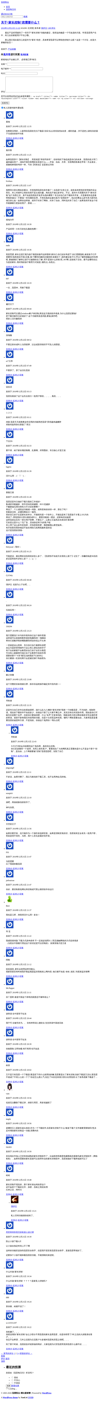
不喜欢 (17, 1386)
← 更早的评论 (7, 1357)
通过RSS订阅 (6, 14)
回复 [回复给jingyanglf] (22, 785)
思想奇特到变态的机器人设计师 (20, 1235)
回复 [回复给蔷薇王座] (22, 538)
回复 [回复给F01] (22, 872)
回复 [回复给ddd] (22, 1314)
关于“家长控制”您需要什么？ (20, 22)
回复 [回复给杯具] (22, 1085)
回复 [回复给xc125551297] (22, 1352)
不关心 (17, 1384)
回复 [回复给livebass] (22, 211)
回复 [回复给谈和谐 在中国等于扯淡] (22, 1031)
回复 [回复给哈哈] (22, 1198)
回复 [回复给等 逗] (22, 951)
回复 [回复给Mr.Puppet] (22, 1005)
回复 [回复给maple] (22, 1139)
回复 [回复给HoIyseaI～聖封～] (22, 567)
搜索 (25, 17)
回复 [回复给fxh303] (22, 1167)
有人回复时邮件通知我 (13, 111)
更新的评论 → (26, 1357)
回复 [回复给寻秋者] (22, 728)
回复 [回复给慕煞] (22, 141)
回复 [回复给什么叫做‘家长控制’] (22, 1289)
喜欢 (16, 1381)
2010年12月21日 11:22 (10, 28)
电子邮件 (5, 69)
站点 (3, 73)
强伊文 (44, 28)
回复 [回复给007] (22, 296)
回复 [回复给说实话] (22, 404)
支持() (9, 141)
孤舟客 (6, 54)
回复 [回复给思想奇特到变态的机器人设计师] (22, 1263)
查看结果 (15, 1389)
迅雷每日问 (11, 9)
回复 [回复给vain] (22, 1110)
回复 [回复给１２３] (22, 432)
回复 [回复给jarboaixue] (22, 897)
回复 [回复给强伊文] (26, 1223)
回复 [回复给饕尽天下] (22, 327)
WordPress (46, 1396)
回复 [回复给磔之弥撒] (22, 692)
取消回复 (24, 54)
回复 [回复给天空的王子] (22, 844)
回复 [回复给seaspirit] (22, 815)
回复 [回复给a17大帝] (22, 378)
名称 (3, 64)
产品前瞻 (12, 49)
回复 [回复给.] (22, 618)
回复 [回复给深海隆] (22, 352)
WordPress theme (10, 1401)
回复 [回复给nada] (22, 270)
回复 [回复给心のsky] (22, 592)
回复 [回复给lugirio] (22, 484)
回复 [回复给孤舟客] (22, 173)
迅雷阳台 (5, 2)
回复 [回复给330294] (22, 666)
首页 (8, 7)
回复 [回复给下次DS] (22, 458)
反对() (16, 141)
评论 (51, 28)
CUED (30, 1401)
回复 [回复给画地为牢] (22, 237)
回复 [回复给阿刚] (22, 980)
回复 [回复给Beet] (22, 923)
